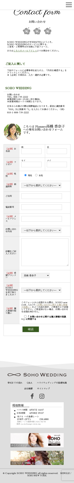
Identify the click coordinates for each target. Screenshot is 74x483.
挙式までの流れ (14, 388)
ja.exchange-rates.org (30, 429)
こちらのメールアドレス (25, 51)
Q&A (29, 388)
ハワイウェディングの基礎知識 (52, 388)
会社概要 (28, 394)
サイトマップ (43, 394)
